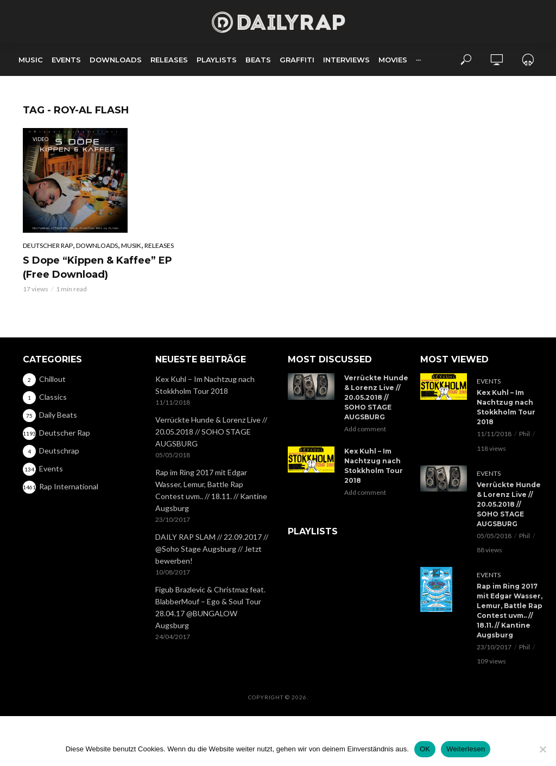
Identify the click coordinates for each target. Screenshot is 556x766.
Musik (131, 245)
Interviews (346, 59)
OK (425, 749)
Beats (258, 59)
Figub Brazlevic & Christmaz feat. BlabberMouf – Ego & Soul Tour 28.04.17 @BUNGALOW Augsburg (210, 607)
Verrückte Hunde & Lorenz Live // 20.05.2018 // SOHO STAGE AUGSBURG (211, 431)
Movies (392, 59)
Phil (524, 434)
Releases (169, 59)
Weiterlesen (465, 749)
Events (66, 59)
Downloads (116, 59)
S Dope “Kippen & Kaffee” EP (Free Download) (97, 267)
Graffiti (297, 59)
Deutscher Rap (48, 245)
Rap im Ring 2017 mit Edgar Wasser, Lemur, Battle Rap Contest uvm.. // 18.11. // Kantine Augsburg (211, 490)
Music (30, 59)
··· (418, 59)
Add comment (365, 429)
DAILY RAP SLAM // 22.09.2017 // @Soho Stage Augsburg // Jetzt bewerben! (211, 548)
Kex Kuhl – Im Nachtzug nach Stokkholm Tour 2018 (205, 384)
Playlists (217, 59)
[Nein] (542, 749)
